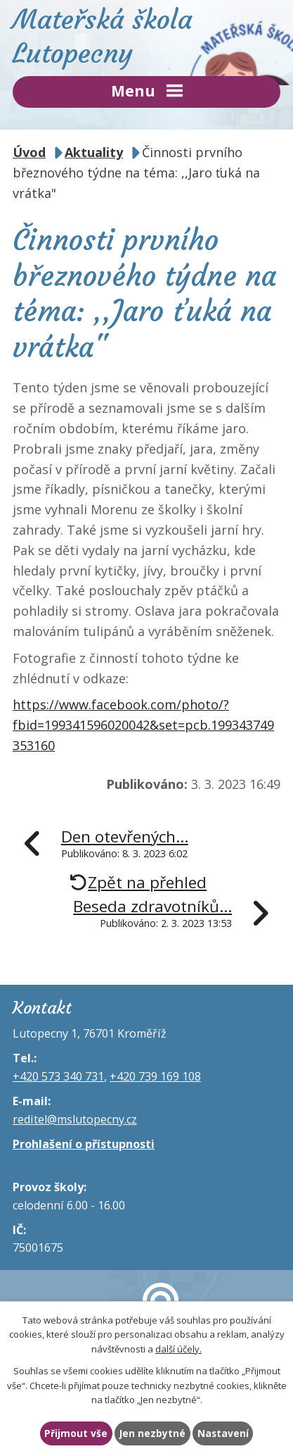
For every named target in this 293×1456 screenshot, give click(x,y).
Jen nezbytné (152, 1433)
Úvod (29, 152)
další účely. (178, 1349)
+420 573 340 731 (58, 1076)
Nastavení (223, 1433)
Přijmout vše (76, 1433)
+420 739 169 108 (155, 1076)
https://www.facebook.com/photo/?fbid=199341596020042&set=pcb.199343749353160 (143, 725)
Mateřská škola (146, 36)
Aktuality (94, 152)
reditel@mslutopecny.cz (75, 1119)
